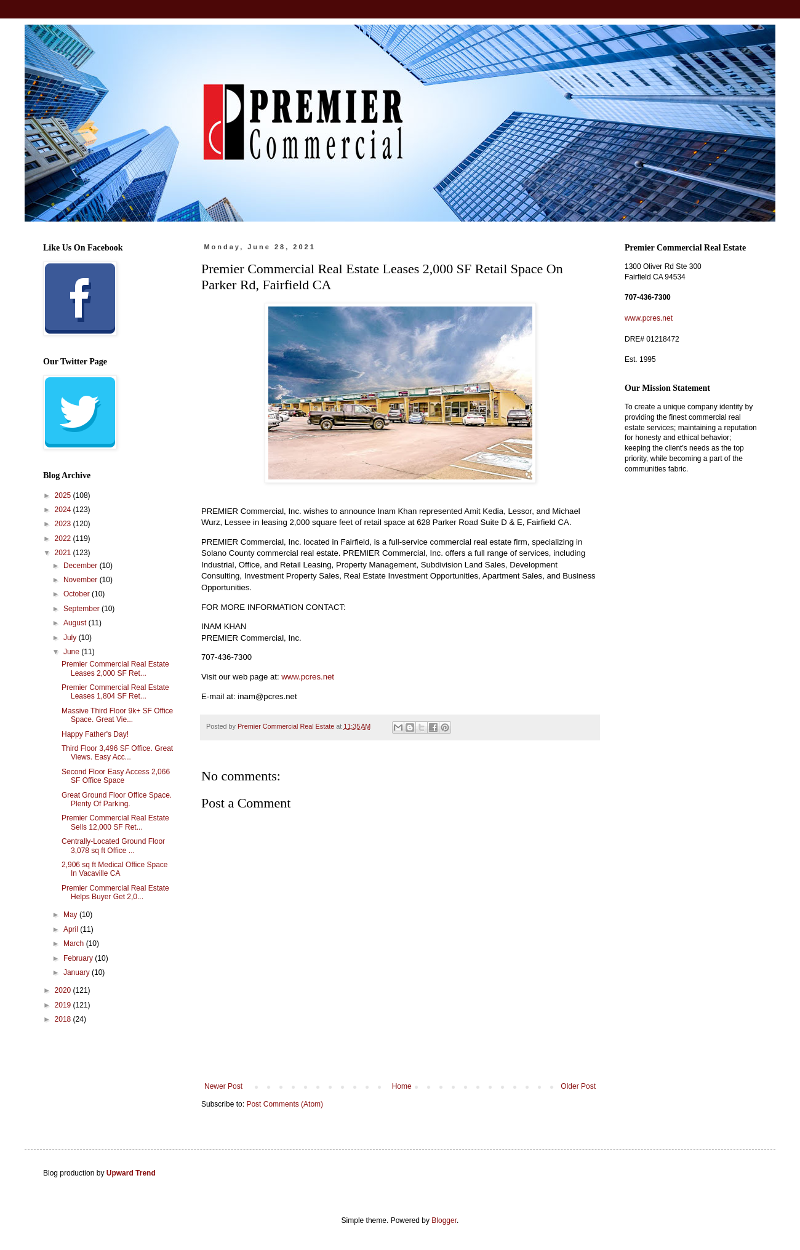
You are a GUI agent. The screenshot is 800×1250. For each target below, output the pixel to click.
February (79, 958)
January (77, 972)
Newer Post (223, 1086)
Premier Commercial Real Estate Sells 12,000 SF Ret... (115, 822)
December (81, 565)
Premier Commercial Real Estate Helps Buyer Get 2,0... (115, 892)
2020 (64, 990)
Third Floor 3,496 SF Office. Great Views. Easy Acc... (117, 752)
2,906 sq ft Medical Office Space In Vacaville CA (115, 869)
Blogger (444, 1220)
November (81, 579)
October (77, 594)
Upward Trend (131, 1173)
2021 (64, 552)
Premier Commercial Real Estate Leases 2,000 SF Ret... (115, 668)
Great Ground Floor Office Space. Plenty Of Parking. (117, 799)
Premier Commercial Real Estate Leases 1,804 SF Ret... (115, 691)
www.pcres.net (307, 676)
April (71, 929)
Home (402, 1086)
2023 (64, 523)
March (74, 943)
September (82, 608)
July (71, 637)
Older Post (578, 1086)
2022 (64, 538)
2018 (64, 1019)
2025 (64, 495)
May (71, 914)
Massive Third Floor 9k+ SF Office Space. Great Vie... (117, 715)
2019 (64, 1005)
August (76, 623)
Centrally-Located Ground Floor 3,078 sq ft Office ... (113, 845)
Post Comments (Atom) (284, 1104)
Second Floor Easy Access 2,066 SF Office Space (116, 776)
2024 (64, 509)
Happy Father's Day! (95, 734)
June (72, 651)
